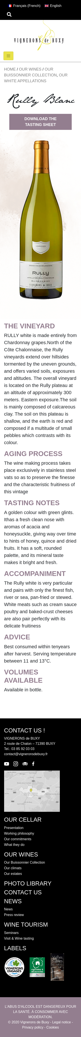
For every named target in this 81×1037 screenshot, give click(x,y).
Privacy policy (32, 1027)
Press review (14, 915)
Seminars (11, 933)
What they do (14, 845)
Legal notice (61, 1022)
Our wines (30, 69)
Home (10, 69)
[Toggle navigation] (8, 56)
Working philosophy (19, 833)
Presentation (14, 828)
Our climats (13, 868)
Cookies (52, 1027)
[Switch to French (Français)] (24, 6)
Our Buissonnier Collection (24, 862)
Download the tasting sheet (40, 122)
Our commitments (17, 839)
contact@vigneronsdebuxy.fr (26, 754)
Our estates (13, 874)
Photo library (28, 883)
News (8, 909)
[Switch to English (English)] (53, 6)
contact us (23, 892)
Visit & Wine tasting (19, 938)
